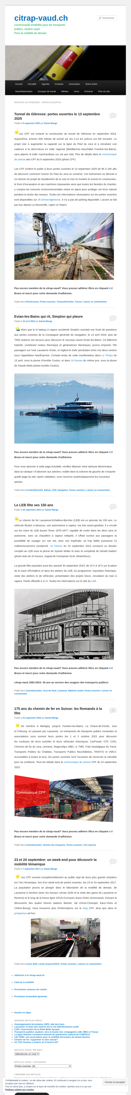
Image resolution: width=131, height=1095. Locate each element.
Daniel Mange (50, 123)
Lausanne (62, 690)
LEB (93, 581)
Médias (64, 91)
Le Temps (107, 355)
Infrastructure (32, 302)
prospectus (20, 913)
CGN (54, 490)
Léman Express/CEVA (49, 964)
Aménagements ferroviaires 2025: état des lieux (39, 1024)
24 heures (77, 360)
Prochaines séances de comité (30, 989)
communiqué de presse (77, 762)
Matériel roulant (75, 690)
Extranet (88, 91)
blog (85, 908)
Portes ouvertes (48, 302)
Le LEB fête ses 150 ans (33, 505)
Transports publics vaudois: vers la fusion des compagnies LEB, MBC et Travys (56, 1032)
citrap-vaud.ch (41, 18)
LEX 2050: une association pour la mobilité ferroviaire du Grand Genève (52, 1037)
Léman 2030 (31, 964)
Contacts (59, 84)
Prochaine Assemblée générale (30, 996)
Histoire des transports (54, 845)
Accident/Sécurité (34, 490)
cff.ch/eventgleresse (49, 199)
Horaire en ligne (22, 1012)
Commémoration (34, 690)
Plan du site (104, 91)
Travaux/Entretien (65, 302)
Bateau (47, 490)
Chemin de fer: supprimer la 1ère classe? (36, 1039)
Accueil (18, 84)
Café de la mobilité (24, 982)
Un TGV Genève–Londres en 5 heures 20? (36, 1042)
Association (74, 84)
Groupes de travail (47, 91)
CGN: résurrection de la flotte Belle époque (37, 1029)
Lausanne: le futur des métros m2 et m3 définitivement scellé (46, 1026)
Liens (76, 91)
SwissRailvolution (23, 91)
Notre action (91, 84)
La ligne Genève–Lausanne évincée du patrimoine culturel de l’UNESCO (52, 1034)
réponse (90, 845)
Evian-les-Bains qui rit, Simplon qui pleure (48, 316)
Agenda (45, 84)
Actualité (32, 84)
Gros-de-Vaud (49, 690)
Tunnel (78, 302)
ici (110, 288)
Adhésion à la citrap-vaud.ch (29, 975)
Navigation (63, 490)
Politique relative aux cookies (19, 1089)
